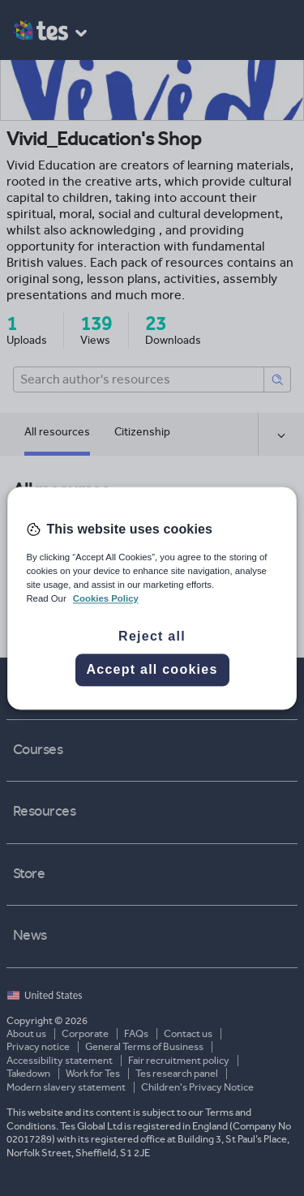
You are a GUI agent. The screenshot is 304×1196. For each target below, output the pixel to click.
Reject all (152, 636)
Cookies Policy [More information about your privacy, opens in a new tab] (106, 598)
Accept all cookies (151, 669)
